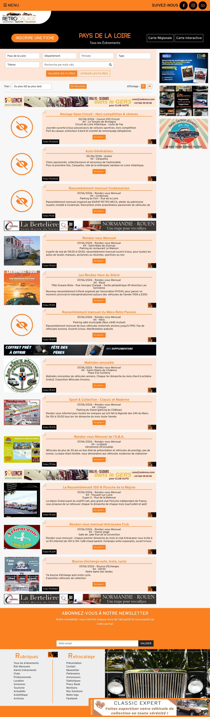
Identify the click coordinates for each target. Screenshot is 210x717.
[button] (22, 250)
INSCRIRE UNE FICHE (35, 38)
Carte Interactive (189, 38)
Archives (19, 698)
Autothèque (21, 695)
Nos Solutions (74, 691)
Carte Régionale (160, 38)
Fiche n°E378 (49, 427)
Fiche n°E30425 (50, 141)
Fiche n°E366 (49, 464)
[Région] (22, 56)
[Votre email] (97, 643)
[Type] (133, 56)
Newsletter (72, 670)
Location (19, 681)
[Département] (59, 56)
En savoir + (99, 137)
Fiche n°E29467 (50, 588)
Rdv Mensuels (22, 666)
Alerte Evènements (25, 670)
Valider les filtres (61, 73)
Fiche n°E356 (49, 514)
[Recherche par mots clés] (74, 65)
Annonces (19, 684)
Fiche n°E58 (48, 215)
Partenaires (73, 673)
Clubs (17, 673)
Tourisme (19, 688)
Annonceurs (73, 677)
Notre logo (72, 695)
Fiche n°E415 (49, 390)
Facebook (72, 698)
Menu (11, 5)
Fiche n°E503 (49, 265)
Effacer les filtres (94, 73)
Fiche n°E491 (49, 305)
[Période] (96, 56)
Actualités (20, 691)
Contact (70, 666)
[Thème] (22, 65)
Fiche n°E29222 (50, 178)
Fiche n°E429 (49, 339)
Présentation (74, 663)
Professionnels (22, 677)
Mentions (71, 688)
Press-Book (73, 684)
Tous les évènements (26, 663)
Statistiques (73, 681)
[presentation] (100, 633)
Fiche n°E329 (49, 551)
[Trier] (32, 86)
